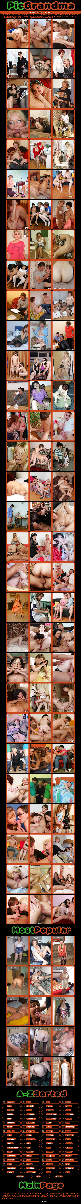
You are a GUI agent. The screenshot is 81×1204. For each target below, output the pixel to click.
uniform (20, 1176)
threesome (31, 1172)
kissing (10, 1143)
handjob (50, 1135)
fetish (9, 1127)
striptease (50, 1168)
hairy (29, 1135)
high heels (11, 1139)
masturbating (12, 1147)
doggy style (51, 1118)
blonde (68, 1106)
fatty (67, 1123)
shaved (30, 1164)
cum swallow (52, 1114)
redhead (10, 1160)
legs (28, 1143)
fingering (30, 1127)
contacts (45, 1201)
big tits (49, 1106)
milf (28, 1147)
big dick (30, 1106)
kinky (68, 1139)
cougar (10, 1114)
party (29, 1156)
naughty (69, 1147)
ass (48, 1102)
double (68, 1118)
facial (49, 1123)
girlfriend (11, 1131)
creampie (30, 1114)
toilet (48, 1172)
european (30, 1123)
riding (49, 1160)
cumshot (69, 1114)
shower (49, 1164)
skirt (67, 1164)
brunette (50, 1110)
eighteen (10, 1123)
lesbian (49, 1143)
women (59, 1176)
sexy (9, 1164)
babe (68, 1102)
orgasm (30, 1151)
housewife (31, 1139)
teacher (10, 1172)
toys (67, 1172)
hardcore (69, 1135)
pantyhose (11, 1156)
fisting (49, 1127)
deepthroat (31, 1118)
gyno (9, 1135)
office (9, 1151)
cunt (9, 1118)
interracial (50, 1139)
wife (38, 1176)
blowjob (10, 1110)
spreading (11, 1168)
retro (29, 1160)
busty (68, 1110)
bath (9, 1106)
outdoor (50, 1151)
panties (69, 1151)
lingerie (69, 1143)
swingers (69, 1168)
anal (28, 1102)
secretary (69, 1160)
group (68, 1131)
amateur (10, 1102)
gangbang (70, 1127)
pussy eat (50, 1156)
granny (49, 1131)
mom (48, 1147)
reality (68, 1156)
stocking (30, 1168)
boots (29, 1110)
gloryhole (30, 1131)
